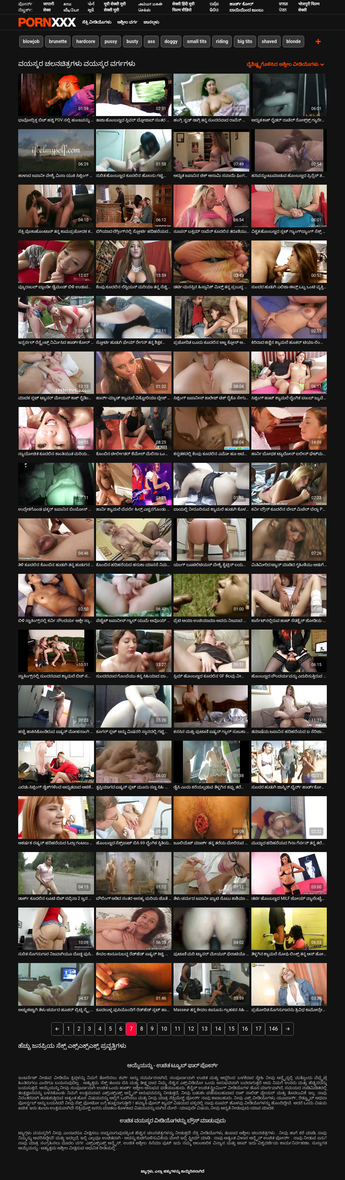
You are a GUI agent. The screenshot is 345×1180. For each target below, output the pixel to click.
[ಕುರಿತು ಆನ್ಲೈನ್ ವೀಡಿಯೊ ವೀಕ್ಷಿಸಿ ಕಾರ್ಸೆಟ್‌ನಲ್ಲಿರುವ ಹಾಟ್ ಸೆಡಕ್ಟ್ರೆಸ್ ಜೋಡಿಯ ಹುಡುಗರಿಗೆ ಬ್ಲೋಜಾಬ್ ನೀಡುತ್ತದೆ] (289, 595)
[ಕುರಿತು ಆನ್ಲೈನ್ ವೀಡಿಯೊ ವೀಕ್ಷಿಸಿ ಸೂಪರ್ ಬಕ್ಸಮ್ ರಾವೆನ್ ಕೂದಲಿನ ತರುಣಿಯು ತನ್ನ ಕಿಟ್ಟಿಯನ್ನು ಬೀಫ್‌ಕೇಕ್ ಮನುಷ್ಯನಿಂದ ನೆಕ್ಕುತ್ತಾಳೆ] (211, 206)
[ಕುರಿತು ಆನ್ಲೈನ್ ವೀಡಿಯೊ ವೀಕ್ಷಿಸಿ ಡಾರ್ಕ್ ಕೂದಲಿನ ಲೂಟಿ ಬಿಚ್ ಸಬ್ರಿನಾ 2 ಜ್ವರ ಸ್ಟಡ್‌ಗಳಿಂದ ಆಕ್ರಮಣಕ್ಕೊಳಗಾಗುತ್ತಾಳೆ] (56, 873)
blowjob (31, 41)
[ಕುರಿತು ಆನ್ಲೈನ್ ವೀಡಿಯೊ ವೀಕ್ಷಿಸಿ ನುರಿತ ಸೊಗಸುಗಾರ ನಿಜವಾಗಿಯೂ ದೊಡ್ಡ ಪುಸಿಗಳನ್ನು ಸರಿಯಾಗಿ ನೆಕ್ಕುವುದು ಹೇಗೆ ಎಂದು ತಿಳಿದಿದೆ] (56, 928)
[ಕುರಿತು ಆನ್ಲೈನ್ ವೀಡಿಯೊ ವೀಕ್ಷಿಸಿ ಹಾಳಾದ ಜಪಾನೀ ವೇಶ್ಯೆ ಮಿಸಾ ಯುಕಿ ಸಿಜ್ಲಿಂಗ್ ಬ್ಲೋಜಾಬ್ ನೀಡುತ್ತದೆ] (56, 150)
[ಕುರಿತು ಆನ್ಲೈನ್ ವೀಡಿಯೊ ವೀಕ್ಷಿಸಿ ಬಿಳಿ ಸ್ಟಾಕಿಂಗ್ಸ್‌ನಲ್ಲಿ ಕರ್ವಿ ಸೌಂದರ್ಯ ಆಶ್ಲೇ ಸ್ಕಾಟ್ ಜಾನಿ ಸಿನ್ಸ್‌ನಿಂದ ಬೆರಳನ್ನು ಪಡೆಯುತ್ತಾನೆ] (56, 595)
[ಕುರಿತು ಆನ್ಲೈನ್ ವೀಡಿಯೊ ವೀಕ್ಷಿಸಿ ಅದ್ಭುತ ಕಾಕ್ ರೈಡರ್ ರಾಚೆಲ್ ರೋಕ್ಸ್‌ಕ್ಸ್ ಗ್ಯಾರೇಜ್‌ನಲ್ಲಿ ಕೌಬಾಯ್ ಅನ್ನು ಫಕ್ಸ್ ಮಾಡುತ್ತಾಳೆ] (289, 94)
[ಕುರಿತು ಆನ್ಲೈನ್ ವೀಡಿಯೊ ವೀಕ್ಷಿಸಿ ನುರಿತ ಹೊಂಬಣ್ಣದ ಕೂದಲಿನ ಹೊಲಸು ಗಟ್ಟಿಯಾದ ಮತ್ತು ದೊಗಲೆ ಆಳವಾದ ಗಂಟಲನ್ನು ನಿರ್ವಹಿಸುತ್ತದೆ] (134, 150)
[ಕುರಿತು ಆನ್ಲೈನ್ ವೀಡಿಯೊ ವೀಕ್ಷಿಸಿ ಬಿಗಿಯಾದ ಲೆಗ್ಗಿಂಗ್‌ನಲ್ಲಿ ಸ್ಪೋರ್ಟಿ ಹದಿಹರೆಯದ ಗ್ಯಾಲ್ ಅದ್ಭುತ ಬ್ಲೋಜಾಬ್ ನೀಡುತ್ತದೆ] (134, 206)
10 (164, 1028)
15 (231, 1028)
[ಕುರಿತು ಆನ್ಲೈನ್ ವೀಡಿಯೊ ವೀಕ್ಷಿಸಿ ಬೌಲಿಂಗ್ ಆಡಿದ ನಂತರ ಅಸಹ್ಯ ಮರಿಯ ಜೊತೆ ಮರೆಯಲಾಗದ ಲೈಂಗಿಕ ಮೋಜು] (134, 873)
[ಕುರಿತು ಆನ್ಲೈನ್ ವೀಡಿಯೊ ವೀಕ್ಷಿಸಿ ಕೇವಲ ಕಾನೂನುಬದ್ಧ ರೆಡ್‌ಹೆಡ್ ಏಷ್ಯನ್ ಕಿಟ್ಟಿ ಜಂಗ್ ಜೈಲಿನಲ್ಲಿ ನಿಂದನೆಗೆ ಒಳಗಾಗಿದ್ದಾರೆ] (134, 928)
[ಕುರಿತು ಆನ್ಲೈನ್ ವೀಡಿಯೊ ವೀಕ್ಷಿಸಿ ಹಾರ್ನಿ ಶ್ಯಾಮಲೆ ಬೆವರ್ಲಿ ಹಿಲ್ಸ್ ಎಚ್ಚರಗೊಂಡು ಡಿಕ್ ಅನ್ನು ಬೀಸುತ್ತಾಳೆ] (134, 484)
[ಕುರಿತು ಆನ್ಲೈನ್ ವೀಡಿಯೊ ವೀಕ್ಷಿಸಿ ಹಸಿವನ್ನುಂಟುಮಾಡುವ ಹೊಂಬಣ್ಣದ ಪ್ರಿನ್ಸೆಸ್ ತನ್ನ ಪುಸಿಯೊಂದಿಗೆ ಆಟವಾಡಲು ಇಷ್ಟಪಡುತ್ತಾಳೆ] (289, 150)
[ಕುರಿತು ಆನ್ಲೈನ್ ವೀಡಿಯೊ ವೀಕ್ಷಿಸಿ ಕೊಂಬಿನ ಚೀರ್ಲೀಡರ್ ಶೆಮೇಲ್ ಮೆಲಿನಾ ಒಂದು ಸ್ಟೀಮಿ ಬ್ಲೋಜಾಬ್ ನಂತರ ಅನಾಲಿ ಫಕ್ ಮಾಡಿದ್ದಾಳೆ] (134, 428)
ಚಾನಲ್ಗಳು (151, 22)
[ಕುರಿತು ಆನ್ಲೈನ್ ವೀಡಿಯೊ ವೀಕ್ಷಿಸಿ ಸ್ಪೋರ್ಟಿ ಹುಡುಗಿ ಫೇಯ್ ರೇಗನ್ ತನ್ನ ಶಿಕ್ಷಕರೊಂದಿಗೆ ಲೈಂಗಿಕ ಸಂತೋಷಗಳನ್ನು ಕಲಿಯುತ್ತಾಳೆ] (134, 317)
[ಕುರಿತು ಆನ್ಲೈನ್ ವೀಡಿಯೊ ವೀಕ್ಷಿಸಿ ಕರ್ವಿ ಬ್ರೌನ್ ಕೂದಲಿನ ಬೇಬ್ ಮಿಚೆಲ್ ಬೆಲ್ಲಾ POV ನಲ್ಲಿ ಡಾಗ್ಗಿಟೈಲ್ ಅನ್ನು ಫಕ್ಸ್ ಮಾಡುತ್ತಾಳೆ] (289, 484)
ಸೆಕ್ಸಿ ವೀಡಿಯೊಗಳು (96, 22)
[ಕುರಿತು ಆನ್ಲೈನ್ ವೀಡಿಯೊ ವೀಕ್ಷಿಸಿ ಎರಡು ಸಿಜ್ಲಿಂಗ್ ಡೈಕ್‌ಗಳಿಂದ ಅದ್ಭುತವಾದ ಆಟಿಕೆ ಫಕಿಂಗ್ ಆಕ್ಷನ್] (56, 761)
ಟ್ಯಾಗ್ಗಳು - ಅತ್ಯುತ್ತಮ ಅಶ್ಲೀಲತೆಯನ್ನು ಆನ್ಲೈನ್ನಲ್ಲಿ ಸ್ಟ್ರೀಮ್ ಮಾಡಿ (47, 22)
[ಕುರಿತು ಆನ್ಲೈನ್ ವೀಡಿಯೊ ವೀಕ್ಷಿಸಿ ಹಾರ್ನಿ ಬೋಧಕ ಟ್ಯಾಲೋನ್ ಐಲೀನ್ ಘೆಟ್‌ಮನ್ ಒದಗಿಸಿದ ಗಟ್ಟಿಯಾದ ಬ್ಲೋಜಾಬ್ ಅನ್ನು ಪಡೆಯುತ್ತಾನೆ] (289, 428)
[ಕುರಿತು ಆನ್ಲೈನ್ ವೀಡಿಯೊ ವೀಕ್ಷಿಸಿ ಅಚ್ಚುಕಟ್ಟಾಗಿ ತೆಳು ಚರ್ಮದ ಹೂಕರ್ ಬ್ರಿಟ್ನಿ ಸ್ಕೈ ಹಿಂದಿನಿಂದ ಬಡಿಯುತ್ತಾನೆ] (56, 984)
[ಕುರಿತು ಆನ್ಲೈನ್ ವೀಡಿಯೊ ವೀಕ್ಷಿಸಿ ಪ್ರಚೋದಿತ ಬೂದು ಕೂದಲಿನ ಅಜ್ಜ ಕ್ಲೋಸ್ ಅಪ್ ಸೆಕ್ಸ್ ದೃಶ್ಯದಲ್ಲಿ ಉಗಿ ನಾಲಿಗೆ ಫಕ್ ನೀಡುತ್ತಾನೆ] (211, 317)
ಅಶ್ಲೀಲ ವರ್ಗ (127, 22)
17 (258, 1028)
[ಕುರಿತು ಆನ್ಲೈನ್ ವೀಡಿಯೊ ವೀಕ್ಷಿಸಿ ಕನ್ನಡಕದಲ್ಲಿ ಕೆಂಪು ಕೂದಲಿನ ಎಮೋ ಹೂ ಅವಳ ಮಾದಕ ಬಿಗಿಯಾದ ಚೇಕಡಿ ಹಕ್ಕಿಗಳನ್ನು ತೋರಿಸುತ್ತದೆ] (211, 428)
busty (132, 41)
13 (204, 1028)
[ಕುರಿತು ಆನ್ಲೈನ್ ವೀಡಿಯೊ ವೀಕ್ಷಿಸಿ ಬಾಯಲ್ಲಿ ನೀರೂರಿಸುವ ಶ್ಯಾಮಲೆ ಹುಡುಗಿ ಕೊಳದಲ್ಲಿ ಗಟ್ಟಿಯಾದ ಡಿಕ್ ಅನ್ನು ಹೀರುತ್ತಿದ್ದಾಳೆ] (211, 484)
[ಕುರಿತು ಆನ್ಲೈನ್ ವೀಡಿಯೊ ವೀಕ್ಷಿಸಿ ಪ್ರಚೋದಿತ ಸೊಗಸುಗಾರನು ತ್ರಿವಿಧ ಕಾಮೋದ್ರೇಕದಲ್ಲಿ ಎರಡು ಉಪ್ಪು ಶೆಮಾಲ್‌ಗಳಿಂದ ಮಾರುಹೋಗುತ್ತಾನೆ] (289, 984)
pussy (110, 41)
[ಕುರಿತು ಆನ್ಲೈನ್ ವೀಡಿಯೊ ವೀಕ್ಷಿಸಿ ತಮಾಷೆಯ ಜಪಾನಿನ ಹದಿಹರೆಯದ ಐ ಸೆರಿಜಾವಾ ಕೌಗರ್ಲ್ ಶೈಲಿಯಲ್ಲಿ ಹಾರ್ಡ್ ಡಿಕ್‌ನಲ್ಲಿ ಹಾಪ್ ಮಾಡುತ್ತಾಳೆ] (289, 706)
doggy (171, 41)
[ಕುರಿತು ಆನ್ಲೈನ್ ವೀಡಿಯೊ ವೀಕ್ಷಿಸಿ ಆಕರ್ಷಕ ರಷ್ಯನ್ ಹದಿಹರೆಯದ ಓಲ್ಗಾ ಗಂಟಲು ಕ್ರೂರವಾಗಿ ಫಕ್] (56, 817)
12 (191, 1028)
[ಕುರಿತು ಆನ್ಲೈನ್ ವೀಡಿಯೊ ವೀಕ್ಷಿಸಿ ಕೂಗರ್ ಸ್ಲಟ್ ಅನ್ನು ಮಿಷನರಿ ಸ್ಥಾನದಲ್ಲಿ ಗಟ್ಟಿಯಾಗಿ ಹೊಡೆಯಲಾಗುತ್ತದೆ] (134, 706)
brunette (58, 41)
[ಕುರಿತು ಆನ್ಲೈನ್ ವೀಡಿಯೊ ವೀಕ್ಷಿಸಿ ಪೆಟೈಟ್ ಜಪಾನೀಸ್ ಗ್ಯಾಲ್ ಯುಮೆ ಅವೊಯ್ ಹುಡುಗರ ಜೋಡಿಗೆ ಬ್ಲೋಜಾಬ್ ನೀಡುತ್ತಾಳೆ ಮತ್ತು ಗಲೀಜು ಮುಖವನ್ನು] (134, 595)
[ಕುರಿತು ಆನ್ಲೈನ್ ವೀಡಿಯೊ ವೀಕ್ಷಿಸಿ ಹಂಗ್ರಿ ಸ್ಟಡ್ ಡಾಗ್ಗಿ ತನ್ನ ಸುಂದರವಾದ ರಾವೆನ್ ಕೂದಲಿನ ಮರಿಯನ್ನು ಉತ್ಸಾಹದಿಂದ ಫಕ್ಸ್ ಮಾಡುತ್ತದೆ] (211, 94)
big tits (245, 41)
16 (245, 1028)
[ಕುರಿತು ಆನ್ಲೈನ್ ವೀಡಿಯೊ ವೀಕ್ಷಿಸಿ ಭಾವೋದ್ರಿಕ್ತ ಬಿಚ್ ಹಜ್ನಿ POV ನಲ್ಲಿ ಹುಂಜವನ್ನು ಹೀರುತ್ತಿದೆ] (56, 94)
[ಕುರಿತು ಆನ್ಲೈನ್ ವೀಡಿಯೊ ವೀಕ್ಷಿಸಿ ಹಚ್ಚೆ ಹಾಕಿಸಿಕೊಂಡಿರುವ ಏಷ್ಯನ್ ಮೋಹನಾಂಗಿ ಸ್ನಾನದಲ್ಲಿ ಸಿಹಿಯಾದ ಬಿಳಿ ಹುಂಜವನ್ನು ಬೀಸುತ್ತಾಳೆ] (56, 706)
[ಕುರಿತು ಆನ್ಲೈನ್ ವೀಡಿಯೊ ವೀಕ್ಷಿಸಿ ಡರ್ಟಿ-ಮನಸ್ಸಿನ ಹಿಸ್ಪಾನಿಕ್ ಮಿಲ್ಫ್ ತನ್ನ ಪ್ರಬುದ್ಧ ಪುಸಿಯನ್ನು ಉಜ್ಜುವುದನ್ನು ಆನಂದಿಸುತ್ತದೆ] (211, 261)
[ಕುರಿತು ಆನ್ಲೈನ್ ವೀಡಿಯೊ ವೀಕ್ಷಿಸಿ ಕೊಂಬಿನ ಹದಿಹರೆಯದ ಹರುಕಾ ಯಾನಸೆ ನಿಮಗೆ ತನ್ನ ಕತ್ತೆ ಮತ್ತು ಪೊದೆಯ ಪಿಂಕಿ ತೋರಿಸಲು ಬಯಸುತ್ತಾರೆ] (134, 539)
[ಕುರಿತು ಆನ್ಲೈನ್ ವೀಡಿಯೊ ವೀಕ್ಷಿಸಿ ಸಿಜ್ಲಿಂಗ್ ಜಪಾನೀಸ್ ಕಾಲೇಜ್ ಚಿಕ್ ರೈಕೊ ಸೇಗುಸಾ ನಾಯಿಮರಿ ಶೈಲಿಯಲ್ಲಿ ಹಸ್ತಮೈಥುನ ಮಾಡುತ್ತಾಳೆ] (211, 372)
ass (151, 41)
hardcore (85, 41)
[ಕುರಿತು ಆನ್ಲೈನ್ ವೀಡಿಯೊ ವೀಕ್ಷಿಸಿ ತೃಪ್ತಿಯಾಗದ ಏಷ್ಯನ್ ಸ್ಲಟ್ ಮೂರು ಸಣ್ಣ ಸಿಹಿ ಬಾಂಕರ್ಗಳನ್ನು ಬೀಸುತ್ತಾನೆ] (134, 761)
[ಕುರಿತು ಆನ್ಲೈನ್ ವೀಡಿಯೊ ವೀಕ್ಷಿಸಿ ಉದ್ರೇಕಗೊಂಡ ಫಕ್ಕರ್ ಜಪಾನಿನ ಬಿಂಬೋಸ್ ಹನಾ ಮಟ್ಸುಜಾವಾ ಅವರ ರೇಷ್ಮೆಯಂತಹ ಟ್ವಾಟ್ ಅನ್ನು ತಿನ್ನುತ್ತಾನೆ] (56, 484)
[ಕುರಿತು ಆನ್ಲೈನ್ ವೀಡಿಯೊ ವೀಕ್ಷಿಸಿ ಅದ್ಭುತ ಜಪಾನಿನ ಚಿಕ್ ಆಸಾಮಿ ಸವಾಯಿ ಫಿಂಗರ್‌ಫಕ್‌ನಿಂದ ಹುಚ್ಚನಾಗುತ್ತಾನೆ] (211, 150)
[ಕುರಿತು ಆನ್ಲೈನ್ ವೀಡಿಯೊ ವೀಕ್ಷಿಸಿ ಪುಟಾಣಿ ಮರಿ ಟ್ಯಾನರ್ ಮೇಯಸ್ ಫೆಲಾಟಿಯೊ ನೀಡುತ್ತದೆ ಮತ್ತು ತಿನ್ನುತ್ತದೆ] (211, 928)
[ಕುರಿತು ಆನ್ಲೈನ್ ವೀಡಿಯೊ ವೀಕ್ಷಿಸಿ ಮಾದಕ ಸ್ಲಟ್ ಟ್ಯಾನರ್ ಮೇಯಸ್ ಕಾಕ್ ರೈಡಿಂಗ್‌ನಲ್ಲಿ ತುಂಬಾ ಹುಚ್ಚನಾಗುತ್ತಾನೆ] (56, 372)
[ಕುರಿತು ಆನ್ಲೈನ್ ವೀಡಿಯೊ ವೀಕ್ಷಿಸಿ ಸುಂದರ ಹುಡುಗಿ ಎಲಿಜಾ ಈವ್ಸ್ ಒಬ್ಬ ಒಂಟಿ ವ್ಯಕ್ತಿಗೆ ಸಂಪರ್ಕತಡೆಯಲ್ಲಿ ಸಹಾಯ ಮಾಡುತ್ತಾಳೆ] (289, 261)
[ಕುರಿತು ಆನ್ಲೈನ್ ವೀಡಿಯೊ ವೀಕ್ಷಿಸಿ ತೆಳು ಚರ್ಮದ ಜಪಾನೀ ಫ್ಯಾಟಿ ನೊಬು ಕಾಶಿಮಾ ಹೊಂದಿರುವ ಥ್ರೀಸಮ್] (211, 873)
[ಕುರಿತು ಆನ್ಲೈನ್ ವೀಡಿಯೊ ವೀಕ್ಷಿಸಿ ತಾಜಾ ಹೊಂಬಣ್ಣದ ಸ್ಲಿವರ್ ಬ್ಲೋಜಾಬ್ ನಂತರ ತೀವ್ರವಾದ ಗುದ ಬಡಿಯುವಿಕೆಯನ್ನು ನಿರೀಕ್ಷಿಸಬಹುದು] (134, 94)
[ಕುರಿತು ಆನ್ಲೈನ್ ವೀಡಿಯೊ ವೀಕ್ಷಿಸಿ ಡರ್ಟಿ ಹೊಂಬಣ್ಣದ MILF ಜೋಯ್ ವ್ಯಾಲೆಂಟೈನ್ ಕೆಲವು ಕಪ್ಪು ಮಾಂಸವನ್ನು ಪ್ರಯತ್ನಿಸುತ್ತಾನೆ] (289, 873)
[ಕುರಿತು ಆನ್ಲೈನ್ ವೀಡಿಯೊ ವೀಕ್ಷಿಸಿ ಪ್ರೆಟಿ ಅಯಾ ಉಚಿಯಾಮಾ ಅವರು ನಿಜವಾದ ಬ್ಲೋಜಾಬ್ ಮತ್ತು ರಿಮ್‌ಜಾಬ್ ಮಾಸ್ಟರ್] (211, 595)
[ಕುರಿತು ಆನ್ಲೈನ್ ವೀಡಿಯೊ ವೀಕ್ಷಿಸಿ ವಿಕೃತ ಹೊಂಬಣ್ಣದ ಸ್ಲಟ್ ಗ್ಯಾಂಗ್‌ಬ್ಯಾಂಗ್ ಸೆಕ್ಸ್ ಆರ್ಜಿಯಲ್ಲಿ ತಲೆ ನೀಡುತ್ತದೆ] (289, 206)
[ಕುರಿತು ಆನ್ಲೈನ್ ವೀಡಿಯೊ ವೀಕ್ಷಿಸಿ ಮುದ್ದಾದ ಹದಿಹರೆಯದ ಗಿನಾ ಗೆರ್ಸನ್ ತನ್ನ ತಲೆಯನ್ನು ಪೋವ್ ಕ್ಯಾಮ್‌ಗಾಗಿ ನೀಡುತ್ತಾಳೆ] (289, 817)
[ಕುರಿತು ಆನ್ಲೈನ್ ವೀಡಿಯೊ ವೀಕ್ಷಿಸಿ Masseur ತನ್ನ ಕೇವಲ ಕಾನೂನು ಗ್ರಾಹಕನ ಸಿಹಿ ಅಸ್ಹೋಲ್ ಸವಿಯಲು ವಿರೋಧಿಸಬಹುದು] (211, 984)
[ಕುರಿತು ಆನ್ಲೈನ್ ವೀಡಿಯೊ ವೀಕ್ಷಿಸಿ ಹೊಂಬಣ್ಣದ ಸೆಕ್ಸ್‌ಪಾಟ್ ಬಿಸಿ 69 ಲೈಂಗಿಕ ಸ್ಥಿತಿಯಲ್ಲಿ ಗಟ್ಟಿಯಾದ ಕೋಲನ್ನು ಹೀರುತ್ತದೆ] (134, 817)
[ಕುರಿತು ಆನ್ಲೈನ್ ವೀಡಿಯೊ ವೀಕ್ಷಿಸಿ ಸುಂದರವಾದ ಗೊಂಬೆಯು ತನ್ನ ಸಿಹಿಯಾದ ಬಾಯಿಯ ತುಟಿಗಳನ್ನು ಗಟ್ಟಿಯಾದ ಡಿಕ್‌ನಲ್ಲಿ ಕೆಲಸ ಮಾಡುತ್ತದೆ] (134, 650)
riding (222, 41)
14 (218, 1028)
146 (273, 1028)
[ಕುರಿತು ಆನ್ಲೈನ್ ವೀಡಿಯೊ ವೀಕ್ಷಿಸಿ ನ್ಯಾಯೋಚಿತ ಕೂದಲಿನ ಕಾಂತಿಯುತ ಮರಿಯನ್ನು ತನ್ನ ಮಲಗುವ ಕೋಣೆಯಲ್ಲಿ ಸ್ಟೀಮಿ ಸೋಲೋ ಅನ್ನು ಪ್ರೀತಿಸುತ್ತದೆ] (56, 428)
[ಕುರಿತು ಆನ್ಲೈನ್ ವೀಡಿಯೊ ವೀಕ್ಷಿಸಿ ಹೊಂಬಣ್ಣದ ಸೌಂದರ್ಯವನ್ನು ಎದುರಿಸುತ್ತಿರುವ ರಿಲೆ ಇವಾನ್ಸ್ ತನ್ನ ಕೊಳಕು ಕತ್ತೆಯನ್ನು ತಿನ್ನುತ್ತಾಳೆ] (289, 650)
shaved (269, 41)
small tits (197, 41)
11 (178, 1028)
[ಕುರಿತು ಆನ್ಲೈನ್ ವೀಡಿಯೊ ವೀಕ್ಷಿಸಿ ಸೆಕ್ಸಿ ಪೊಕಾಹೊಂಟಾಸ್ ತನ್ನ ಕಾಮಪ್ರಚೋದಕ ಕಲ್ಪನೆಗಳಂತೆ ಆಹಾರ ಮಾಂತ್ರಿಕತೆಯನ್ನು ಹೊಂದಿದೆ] (56, 206)
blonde (293, 41)
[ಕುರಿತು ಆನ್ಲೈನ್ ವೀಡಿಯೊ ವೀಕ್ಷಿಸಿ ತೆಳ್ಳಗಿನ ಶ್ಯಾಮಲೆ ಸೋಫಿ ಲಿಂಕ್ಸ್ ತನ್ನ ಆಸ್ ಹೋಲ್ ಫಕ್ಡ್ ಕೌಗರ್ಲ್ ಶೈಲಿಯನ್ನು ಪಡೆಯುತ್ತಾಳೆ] (289, 928)
